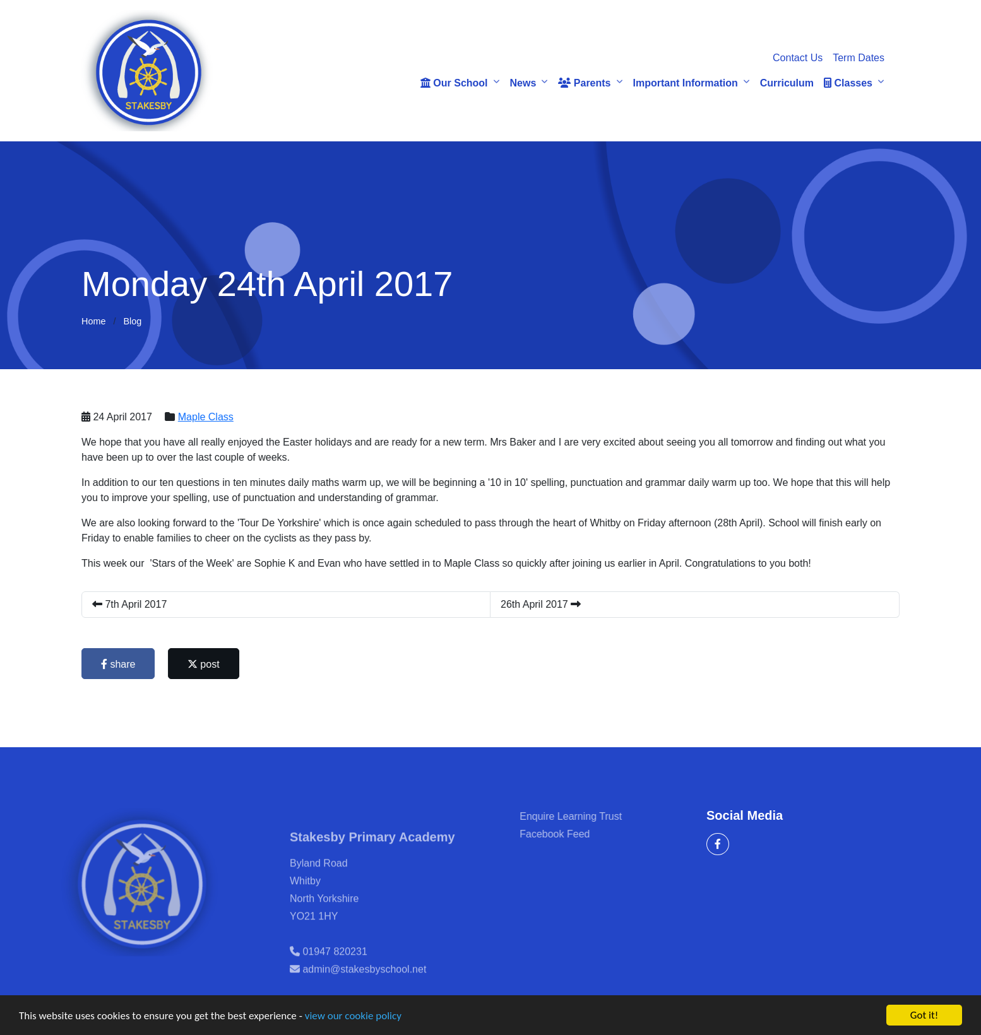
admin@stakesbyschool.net (364, 984)
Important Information (685, 83)
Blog (132, 321)
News (523, 83)
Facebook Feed (570, 834)
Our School (454, 83)
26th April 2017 (542, 604)
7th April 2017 (130, 604)
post (205, 664)
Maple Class (206, 416)
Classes (848, 83)
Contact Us (798, 57)
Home (93, 321)
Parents (584, 83)
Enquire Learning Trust (586, 816)
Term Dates (858, 57)
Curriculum (787, 83)
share (119, 664)
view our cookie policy (353, 1016)
